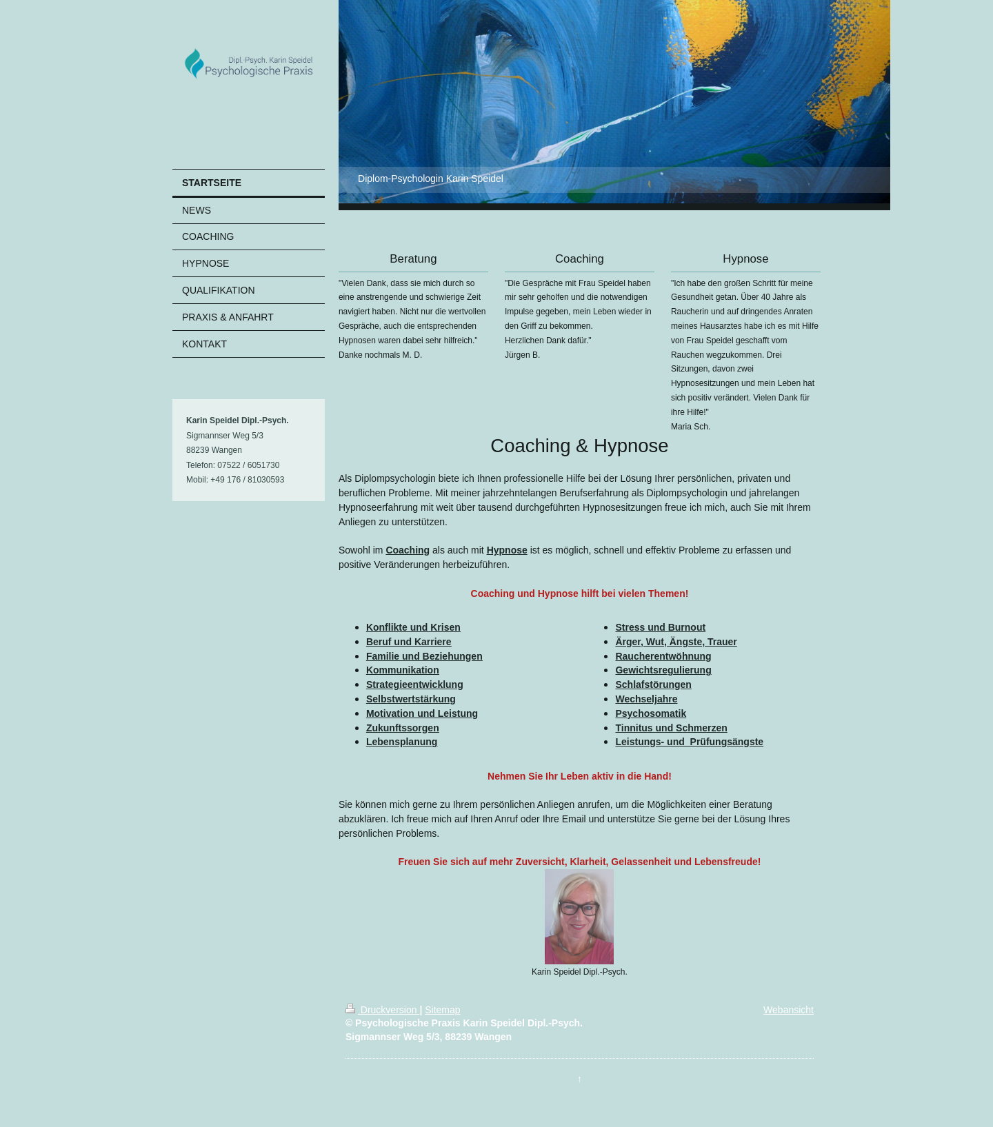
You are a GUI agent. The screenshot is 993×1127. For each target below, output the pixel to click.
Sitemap (442, 1009)
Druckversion (382, 1009)
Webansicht (788, 1009)
